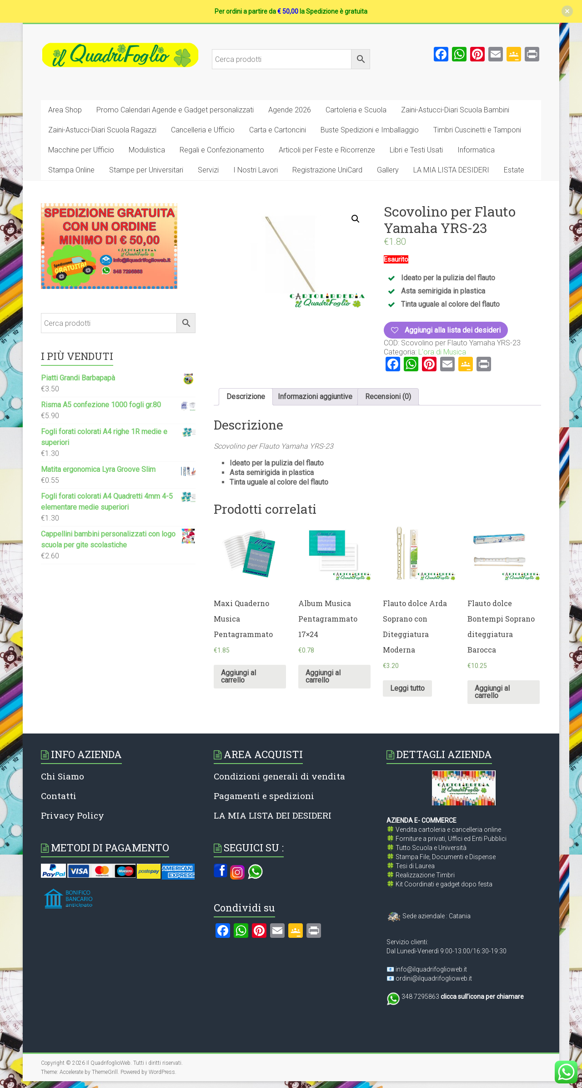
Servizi (208, 170)
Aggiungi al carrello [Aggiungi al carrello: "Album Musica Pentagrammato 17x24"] (323, 676)
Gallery (388, 170)
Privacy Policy (72, 815)
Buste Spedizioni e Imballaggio (370, 130)
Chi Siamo (62, 776)
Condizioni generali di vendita (279, 776)
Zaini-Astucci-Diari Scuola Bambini (455, 110)
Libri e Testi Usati (416, 150)
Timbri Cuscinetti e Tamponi (477, 130)
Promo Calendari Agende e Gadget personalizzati (175, 110)
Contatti (58, 795)
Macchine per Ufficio (81, 150)
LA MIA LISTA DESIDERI (451, 170)
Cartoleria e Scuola (356, 110)
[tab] (246, 396)
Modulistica (147, 150)
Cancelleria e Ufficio (203, 130)
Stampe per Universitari (146, 170)
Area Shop (65, 110)
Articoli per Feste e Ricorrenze (327, 150)
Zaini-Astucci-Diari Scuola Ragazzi (102, 130)
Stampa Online (71, 170)
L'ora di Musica (442, 352)
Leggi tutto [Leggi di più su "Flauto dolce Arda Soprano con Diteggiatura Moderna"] (407, 688)
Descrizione (245, 396)
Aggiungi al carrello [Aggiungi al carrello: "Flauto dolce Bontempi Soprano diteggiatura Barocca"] (492, 692)
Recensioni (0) (388, 396)
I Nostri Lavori (255, 170)
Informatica (476, 150)
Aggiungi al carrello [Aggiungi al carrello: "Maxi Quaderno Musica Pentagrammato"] (238, 676)
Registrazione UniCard (327, 170)
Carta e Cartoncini (277, 130)
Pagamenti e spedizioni (264, 795)
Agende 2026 (289, 110)
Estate (514, 170)
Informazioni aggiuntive (315, 396)
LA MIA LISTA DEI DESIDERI (272, 815)
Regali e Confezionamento (222, 150)
